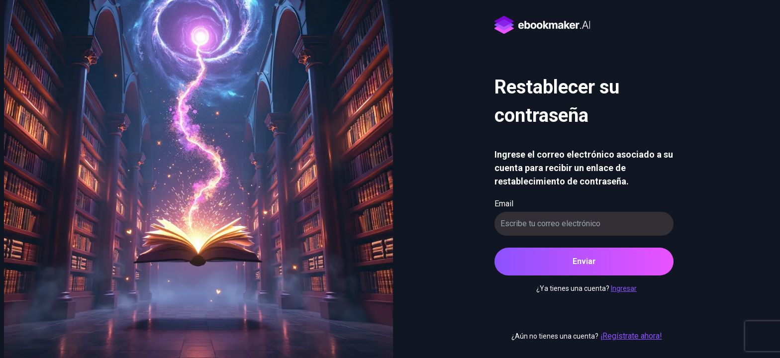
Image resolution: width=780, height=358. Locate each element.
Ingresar (624, 288)
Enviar (584, 261)
